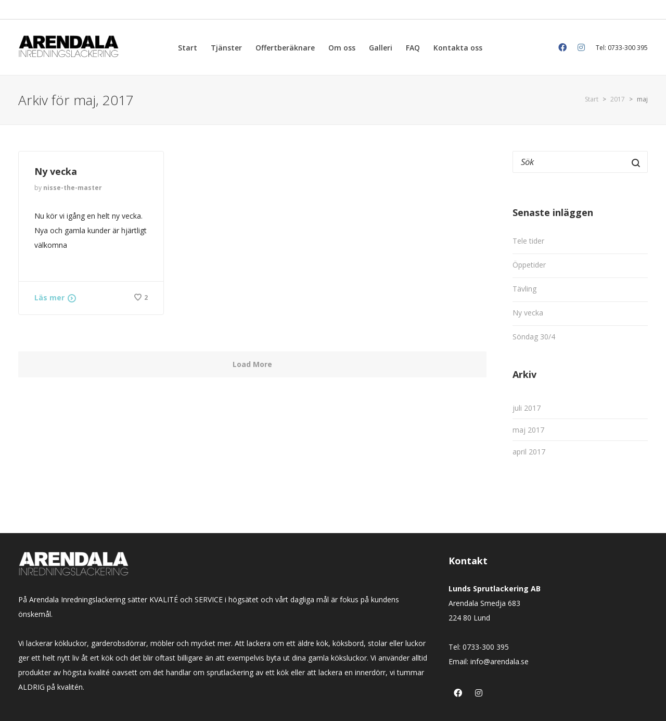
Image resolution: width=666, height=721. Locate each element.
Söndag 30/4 (534, 336)
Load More (252, 364)
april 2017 (529, 452)
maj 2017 (528, 430)
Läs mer (49, 297)
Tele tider (528, 241)
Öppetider (529, 265)
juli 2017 (527, 408)
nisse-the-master (72, 187)
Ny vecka (57, 171)
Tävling (524, 289)
